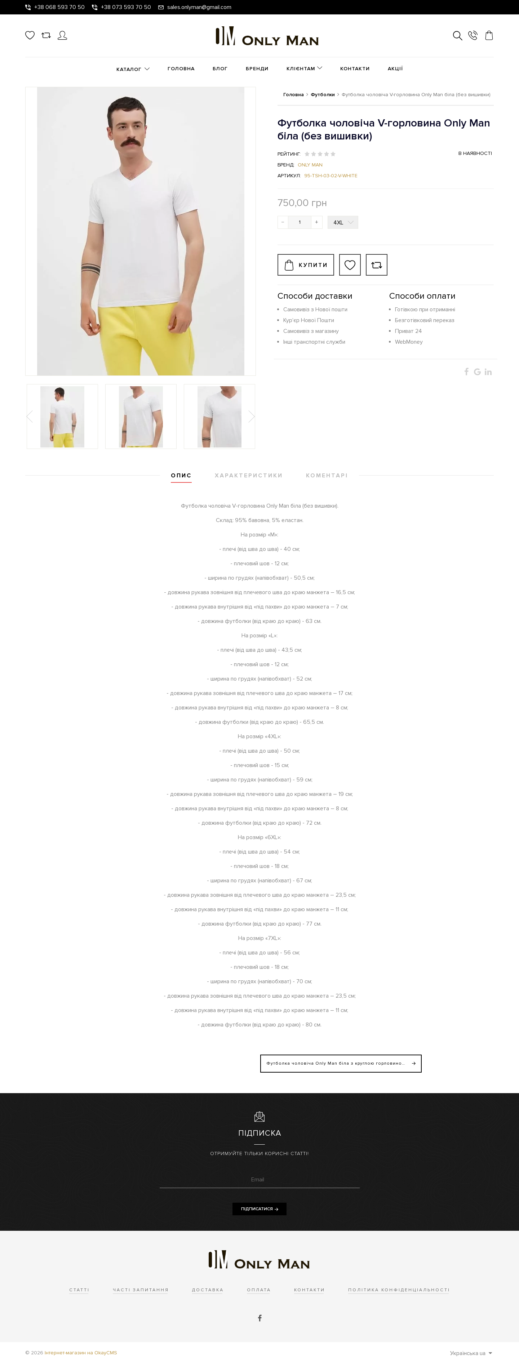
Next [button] (251, 416)
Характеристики (249, 475)
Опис (181, 475)
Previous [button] (30, 416)
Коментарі (327, 475)
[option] (62, 416)
